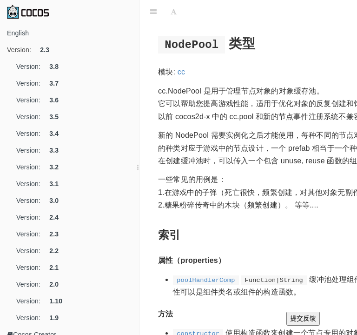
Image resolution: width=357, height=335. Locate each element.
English (18, 33)
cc (181, 72)
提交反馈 (303, 318)
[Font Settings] (174, 11)
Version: (31, 49)
